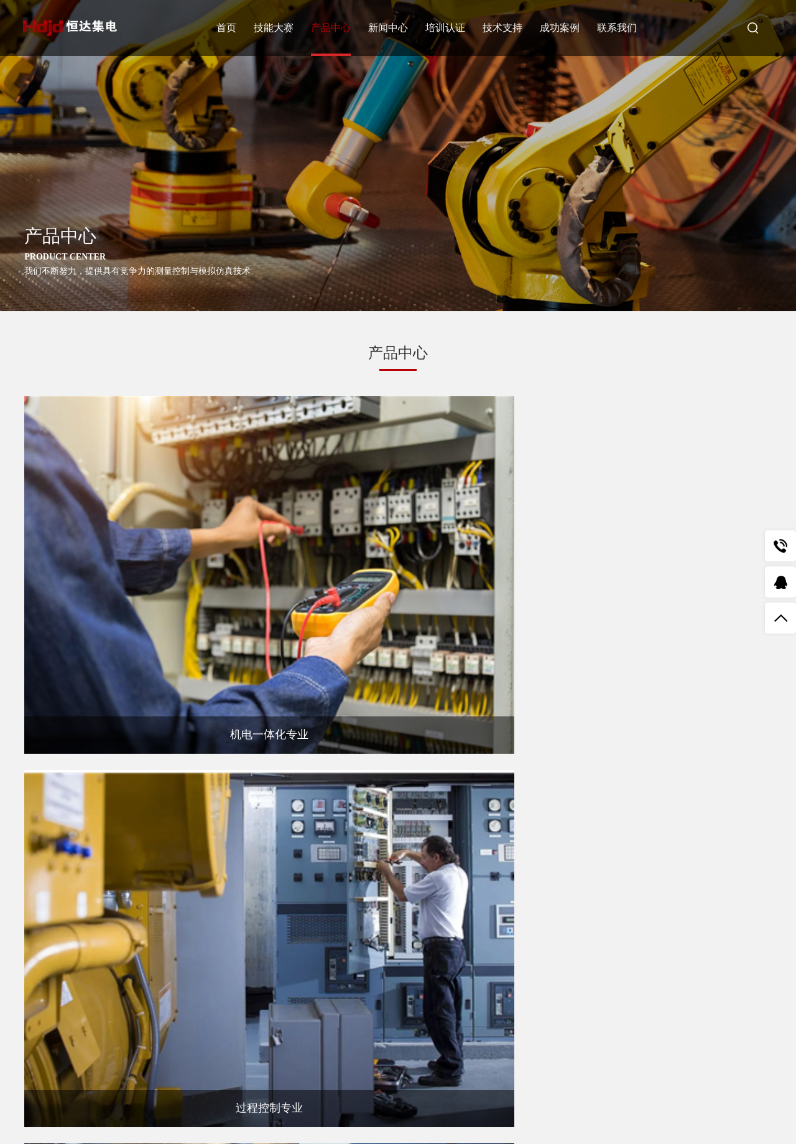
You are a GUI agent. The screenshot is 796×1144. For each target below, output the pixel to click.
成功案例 (562, 27)
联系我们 (619, 27)
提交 (376, 1033)
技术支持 (505, 27)
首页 (229, 27)
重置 (459, 1033)
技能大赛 (276, 27)
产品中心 (333, 27)
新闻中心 (390, 27)
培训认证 (448, 27)
